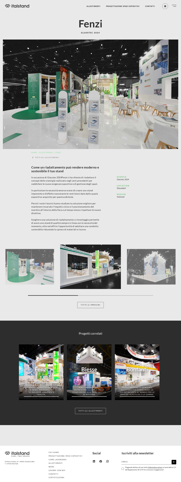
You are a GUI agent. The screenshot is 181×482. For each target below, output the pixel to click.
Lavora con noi (57, 470)
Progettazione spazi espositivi (123, 6)
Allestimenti (93, 6)
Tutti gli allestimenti (45, 157)
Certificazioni (56, 477)
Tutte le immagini (90, 305)
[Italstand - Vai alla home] (16, 6)
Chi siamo (54, 452)
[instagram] (109, 461)
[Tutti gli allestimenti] (165, 6)
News (51, 467)
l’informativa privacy (155, 467)
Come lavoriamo (58, 460)
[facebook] (102, 461)
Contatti (150, 6)
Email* (125, 462)
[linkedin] (95, 461)
